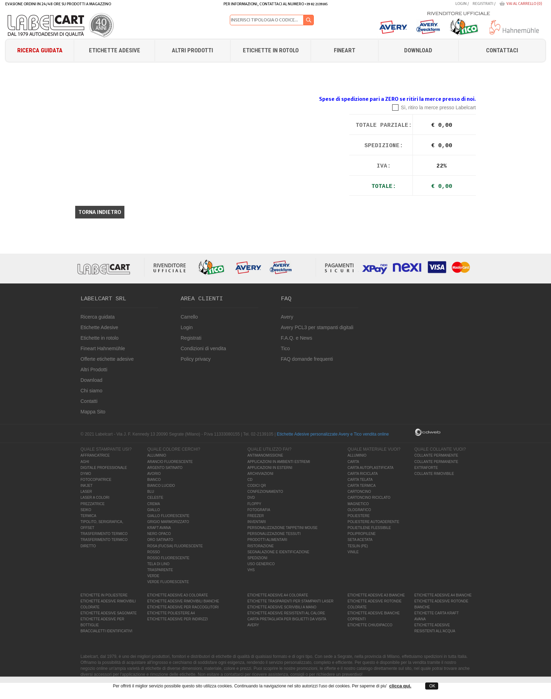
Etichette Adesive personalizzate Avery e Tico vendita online (333, 434)
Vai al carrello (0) (524, 3)
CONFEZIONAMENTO (265, 492)
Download (91, 380)
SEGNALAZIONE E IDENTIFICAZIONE (278, 552)
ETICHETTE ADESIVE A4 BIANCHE (443, 595)
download (418, 50)
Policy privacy (196, 359)
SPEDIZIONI (257, 558)
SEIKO (85, 510)
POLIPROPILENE (362, 534)
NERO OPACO (159, 534)
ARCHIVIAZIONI (260, 474)
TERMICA (88, 516)
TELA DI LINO (158, 564)
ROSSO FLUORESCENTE (168, 558)
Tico (285, 348)
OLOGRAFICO (359, 510)
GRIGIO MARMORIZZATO (168, 522)
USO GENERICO (261, 564)
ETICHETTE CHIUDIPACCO (370, 625)
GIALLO (153, 510)
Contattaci (502, 50)
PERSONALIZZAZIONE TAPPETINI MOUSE (282, 528)
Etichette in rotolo (271, 50)
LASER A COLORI (94, 497)
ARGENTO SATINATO (164, 468)
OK (431, 686)
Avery (287, 317)
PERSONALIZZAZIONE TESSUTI (274, 534)
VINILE (353, 552)
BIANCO (154, 480)
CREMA (153, 504)
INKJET (86, 486)
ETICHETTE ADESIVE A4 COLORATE (277, 595)
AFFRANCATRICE (95, 455)
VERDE (153, 576)
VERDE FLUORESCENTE (168, 582)
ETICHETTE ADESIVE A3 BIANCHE (376, 595)
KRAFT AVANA (159, 528)
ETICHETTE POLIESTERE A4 (171, 613)
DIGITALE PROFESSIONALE (103, 468)
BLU (150, 492)
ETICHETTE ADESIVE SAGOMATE (108, 613)
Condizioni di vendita (203, 348)
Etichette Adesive (114, 50)
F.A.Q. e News (296, 338)
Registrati (483, 3)
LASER (86, 492)
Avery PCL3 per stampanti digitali (317, 327)
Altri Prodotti (192, 50)
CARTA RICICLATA (363, 474)
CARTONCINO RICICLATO (369, 497)
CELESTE (155, 497)
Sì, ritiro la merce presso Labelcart (438, 107)
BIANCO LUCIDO (161, 486)
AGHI (84, 462)
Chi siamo (91, 390)
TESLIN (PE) (358, 546)
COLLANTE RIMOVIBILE (434, 474)
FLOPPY (254, 504)
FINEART (344, 50)
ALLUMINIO (156, 455)
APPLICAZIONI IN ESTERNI (269, 468)
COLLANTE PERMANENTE (436, 455)
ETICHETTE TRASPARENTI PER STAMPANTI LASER (290, 601)
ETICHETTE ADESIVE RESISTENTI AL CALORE (286, 613)
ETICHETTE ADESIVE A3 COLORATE (177, 595)
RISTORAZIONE (260, 546)
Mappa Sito (92, 411)
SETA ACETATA (360, 540)
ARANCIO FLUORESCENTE (170, 462)
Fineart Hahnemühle (102, 348)
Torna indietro (99, 212)
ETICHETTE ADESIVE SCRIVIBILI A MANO (281, 607)
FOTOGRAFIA (258, 510)
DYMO (85, 474)
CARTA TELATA (360, 480)
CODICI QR (256, 486)
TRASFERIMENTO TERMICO (104, 534)
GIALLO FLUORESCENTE (168, 516)
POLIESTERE (359, 516)
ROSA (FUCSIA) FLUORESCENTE (175, 546)
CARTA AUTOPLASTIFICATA (371, 468)
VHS (251, 570)
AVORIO (154, 474)
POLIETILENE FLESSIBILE (369, 528)
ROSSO (153, 552)
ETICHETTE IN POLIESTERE (104, 595)
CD (249, 480)
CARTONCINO (359, 492)
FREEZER (255, 516)
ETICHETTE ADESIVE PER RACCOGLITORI (183, 607)
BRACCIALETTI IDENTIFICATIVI (106, 631)
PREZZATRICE (92, 504)
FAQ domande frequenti (307, 359)
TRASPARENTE (160, 570)
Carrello (189, 317)
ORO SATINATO (160, 540)
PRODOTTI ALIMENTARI (267, 540)
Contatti (88, 401)
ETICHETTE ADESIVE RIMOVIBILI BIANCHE (183, 601)
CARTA (353, 462)
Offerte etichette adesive (107, 359)
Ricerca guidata (40, 50)
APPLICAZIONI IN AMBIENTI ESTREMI (278, 462)
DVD (251, 497)
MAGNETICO (358, 504)
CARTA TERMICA (362, 486)
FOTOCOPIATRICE (95, 480)
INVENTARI (256, 522)
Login (461, 3)
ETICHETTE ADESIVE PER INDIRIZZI (177, 619)
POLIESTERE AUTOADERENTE (373, 522)
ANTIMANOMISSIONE (265, 455)
